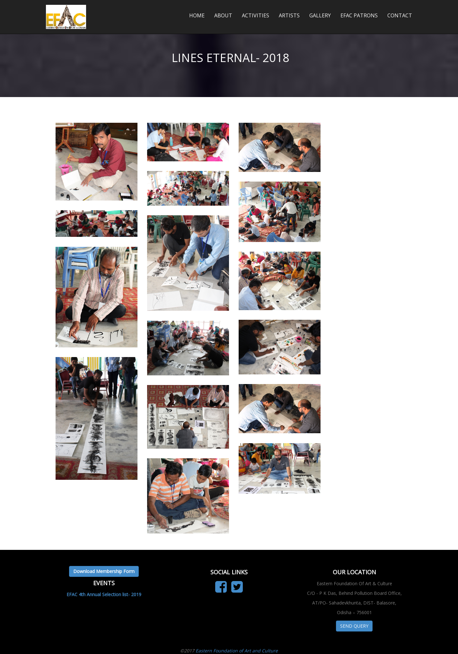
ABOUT (223, 15)
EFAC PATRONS (359, 15)
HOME (197, 15)
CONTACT (399, 15)
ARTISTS (289, 15)
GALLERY (320, 15)
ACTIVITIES (255, 15)
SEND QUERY (354, 626)
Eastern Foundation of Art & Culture (100, 9)
